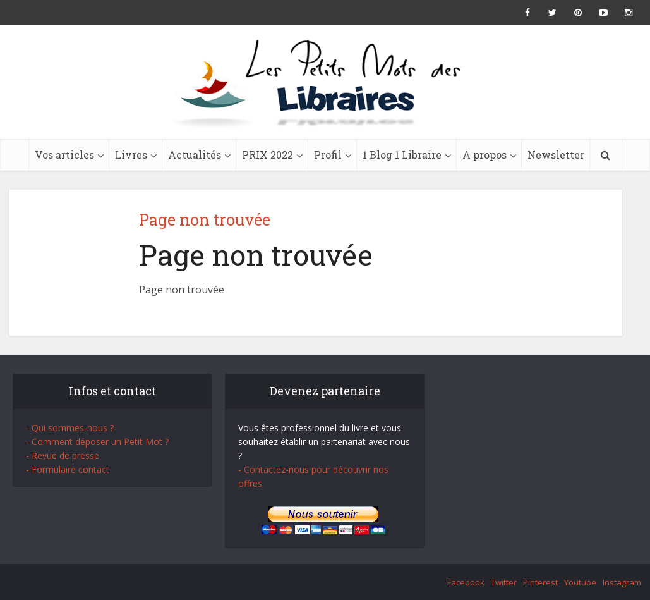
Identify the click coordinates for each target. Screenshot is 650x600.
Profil (328, 154)
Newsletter (555, 154)
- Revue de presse (62, 456)
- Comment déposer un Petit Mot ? (97, 442)
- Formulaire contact (67, 469)
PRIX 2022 (267, 154)
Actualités (194, 154)
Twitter (504, 582)
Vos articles (64, 154)
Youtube (580, 582)
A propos (484, 154)
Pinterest (540, 582)
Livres (131, 154)
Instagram (622, 582)
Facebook (465, 582)
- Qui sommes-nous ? (70, 428)
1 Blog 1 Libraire (402, 154)
